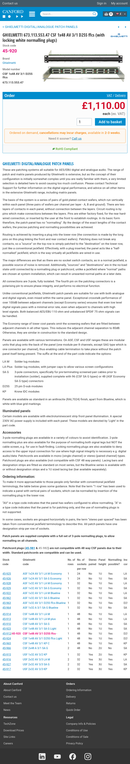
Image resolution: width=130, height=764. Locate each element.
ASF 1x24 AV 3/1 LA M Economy (42, 573)
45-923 (7, 628)
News (7, 710)
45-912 (7, 633)
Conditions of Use (77, 730)
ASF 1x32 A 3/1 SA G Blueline (40, 607)
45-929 (7, 588)
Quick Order (73, 710)
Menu (32, 14)
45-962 (7, 598)
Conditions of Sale (77, 736)
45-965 (7, 643)
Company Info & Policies (81, 723)
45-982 (43, 548)
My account (119, 3)
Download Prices (14, 730)
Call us (77, 138)
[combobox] (69, 14)
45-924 (7, 638)
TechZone (10, 723)
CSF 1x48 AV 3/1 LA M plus (39, 619)
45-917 (7, 669)
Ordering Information (78, 690)
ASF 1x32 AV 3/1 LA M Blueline (41, 593)
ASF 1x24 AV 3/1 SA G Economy (42, 578)
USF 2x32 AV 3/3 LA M (36, 659)
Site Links (9, 736)
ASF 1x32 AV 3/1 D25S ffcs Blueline (44, 603)
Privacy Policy (74, 743)
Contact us (10, 3)
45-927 (7, 664)
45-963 (7, 603)
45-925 (7, 573)
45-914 (7, 614)
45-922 (7, 593)
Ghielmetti (9, 62)
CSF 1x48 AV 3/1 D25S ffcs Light (42, 638)
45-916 (7, 659)
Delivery (120, 95)
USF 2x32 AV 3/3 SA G (36, 664)
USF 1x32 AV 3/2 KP (35, 654)
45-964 (7, 607)
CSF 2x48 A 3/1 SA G (35, 648)
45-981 (30, 548)
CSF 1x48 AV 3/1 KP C (36, 643)
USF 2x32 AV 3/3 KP (35, 669)
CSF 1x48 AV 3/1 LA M (36, 614)
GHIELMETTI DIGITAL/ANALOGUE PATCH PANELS (38, 163)
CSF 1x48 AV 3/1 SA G (36, 624)
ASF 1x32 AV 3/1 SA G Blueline (41, 598)
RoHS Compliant (65, 149)
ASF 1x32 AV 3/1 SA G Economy (42, 588)
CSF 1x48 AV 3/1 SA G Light (39, 628)
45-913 (7, 619)
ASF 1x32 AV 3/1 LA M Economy (42, 583)
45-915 (7, 654)
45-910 (7, 624)
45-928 (7, 583)
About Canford (12, 690)
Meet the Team (13, 703)
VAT (109, 95)
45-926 (7, 578)
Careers (8, 743)
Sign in (101, 3)
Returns (70, 703)
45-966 (7, 648)
